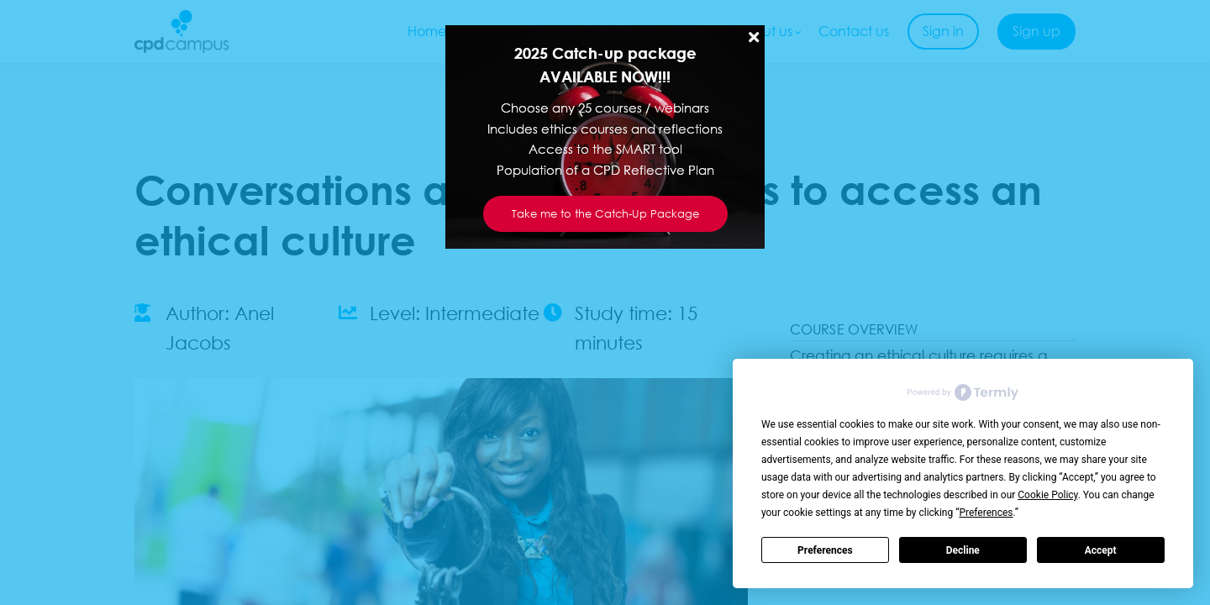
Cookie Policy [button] (1047, 495)
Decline (963, 550)
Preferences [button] (986, 512)
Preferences (825, 550)
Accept (1101, 550)
